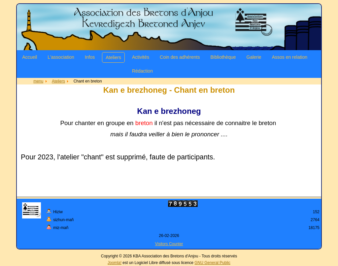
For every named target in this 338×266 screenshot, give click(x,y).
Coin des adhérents (180, 57)
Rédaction (142, 71)
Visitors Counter (169, 244)
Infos (90, 57)
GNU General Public (212, 262)
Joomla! (114, 262)
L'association (61, 57)
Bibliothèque (223, 57)
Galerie (254, 57)
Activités (140, 57)
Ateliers (113, 57)
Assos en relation (289, 57)
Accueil (29, 57)
